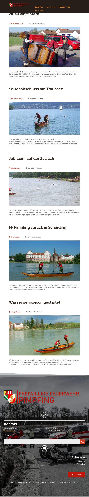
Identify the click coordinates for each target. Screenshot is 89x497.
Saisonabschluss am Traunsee (36, 89)
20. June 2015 (14, 168)
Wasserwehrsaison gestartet (34, 302)
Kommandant (9, 431)
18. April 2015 (15, 312)
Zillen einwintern (24, 14)
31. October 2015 (16, 23)
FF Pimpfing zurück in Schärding (37, 227)
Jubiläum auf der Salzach (31, 158)
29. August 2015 (15, 98)
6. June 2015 (14, 237)
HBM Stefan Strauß (36, 23)
